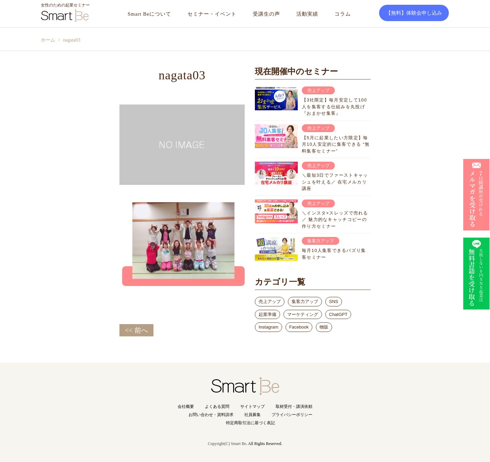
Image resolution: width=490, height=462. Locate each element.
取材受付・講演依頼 (294, 406)
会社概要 (186, 406)
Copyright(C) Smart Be (227, 443)
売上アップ (270, 301)
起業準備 (267, 314)
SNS (333, 301)
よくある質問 (217, 406)
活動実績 (307, 14)
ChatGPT (338, 314)
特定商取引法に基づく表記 (250, 422)
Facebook (299, 327)
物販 (324, 327)
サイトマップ (252, 406)
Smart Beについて (149, 14)
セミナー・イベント (211, 14)
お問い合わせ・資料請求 (211, 414)
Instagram (268, 327)
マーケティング (302, 314)
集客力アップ (305, 301)
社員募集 (252, 414)
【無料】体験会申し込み (414, 13)
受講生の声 (266, 14)
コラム (342, 14)
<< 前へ (136, 330)
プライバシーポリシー (292, 414)
